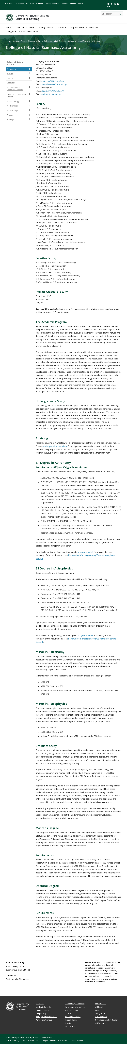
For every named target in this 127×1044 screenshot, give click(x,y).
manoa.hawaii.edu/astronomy (53, 84)
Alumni (73, 3)
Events (68, 1023)
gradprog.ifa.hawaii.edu (50, 94)
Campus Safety (71, 1010)
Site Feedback (101, 1016)
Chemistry (18, 83)
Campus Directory (43, 1010)
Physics (18, 115)
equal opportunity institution (41, 1037)
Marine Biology (18, 101)
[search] (120, 14)
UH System (99, 1023)
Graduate (61, 27)
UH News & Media (72, 1016)
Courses (30, 27)
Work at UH (70, 1026)
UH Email (99, 1007)
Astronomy (18, 69)
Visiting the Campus (44, 1020)
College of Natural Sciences (79, 41)
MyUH (80, 3)
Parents (65, 3)
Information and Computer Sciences (18, 88)
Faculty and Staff (52, 3)
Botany (18, 78)
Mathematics (18, 106)
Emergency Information (75, 1007)
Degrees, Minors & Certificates (84, 27)
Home (8, 41)
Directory (30, 3)
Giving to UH (100, 1013)
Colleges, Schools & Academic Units (22, 31)
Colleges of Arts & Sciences (55, 41)
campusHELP (100, 1004)
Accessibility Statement (74, 1004)
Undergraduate (45, 27)
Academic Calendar (43, 1007)
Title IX (68, 1013)
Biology (18, 73)
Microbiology (18, 110)
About (9, 27)
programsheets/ (85, 552)
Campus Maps (41, 1013)
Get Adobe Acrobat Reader (106, 1020)
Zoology (18, 119)
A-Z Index (20, 3)
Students (39, 3)
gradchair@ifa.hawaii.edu (52, 90)
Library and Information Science (18, 95)
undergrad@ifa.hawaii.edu (52, 81)
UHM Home (9, 3)
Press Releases (71, 1020)
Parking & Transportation (46, 1016)
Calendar (20, 27)
